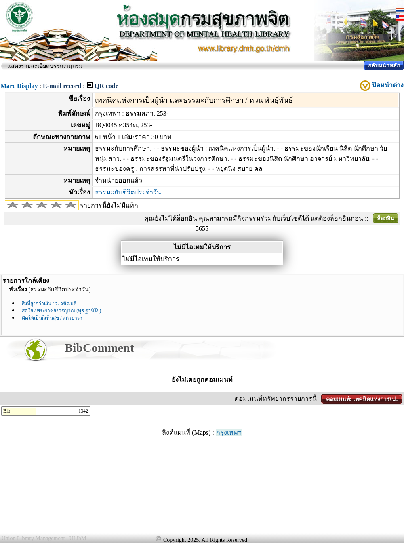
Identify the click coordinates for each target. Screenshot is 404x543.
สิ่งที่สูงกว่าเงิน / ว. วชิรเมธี (49, 303)
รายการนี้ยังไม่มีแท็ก (109, 205)
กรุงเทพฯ (229, 432)
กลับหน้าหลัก (384, 66)
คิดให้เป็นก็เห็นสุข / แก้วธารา (52, 318)
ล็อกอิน (385, 218)
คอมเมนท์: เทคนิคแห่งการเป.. (362, 399)
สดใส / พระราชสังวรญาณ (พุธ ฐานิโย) (61, 311)
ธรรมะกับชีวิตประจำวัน (128, 192)
